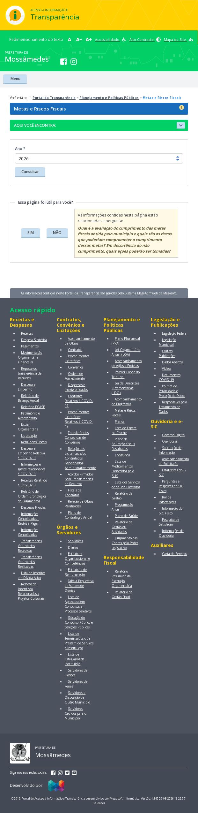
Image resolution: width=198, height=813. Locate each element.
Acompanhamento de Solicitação (174, 461)
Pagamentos (30, 346)
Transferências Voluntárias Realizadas (30, 562)
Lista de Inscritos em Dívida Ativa (31, 575)
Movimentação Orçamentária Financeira (30, 357)
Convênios (75, 367)
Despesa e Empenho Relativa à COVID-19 (31, 453)
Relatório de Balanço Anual (28, 398)
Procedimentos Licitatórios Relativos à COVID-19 (79, 419)
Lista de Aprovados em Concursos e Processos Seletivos (78, 604)
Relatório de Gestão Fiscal (122, 594)
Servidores (75, 541)
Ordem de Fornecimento (75, 376)
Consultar (30, 171)
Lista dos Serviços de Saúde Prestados (126, 484)
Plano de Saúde (126, 515)
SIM (30, 232)
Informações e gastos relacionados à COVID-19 (31, 469)
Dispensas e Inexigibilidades (76, 387)
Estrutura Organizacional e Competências (77, 558)
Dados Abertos (172, 362)
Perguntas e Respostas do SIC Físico (171, 486)
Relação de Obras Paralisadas (79, 503)
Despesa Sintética (34, 340)
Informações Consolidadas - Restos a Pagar (28, 519)
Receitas (27, 333)
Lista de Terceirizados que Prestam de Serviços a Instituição (79, 640)
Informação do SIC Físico (170, 510)
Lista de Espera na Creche (124, 430)
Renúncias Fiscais (34, 442)
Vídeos (166, 368)
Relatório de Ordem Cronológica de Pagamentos (32, 496)
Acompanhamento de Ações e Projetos (127, 363)
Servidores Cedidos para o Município (75, 713)
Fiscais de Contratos (73, 492)
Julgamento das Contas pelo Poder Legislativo (125, 543)
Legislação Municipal (167, 342)
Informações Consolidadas (28, 532)
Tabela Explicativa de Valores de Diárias (79, 586)
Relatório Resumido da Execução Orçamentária (122, 578)
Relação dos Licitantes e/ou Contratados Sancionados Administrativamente (80, 458)
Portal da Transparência (54, 97)
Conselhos (122, 455)
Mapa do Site (178, 39)
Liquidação (29, 435)
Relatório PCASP (33, 407)
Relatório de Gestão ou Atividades (122, 527)
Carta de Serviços (174, 553)
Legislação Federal (174, 333)
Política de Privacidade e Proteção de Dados (172, 391)
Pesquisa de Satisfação (169, 522)
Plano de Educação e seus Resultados (123, 444)
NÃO (57, 232)
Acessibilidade (110, 39)
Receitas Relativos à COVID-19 (32, 482)
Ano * (20, 148)
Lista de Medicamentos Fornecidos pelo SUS (123, 468)
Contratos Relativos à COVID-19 (79, 401)
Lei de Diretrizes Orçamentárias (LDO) (125, 388)
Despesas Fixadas (33, 507)
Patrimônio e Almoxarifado (29, 415)
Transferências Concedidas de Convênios (77, 437)
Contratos (75, 349)
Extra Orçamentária (28, 426)
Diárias (73, 547)
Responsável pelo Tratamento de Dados (173, 407)
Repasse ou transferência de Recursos (29, 373)
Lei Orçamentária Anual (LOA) (126, 352)
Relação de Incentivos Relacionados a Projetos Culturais (31, 591)
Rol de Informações (167, 499)
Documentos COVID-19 (169, 377)
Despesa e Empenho (26, 386)
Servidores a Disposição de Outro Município (77, 697)
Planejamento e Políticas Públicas (109, 97)
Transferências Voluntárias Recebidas (30, 546)
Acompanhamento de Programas (127, 401)
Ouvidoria (169, 441)
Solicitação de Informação (170, 450)
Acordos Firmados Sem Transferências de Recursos (79, 479)
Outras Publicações (167, 353)
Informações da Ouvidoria (171, 533)
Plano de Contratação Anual (78, 515)
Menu (15, 78)
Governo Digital (173, 435)
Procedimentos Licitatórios (77, 358)
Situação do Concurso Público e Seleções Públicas (79, 622)
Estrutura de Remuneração (76, 572)
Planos (119, 421)
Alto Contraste (145, 39)
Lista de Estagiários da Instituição (74, 659)
